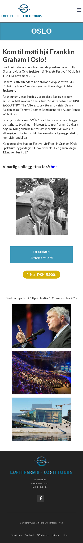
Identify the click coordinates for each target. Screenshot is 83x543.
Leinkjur (56, 535)
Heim (65, 535)
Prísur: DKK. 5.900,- (41, 274)
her (54, 166)
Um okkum (16, 535)
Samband (29, 535)
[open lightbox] (41, 326)
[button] (79, 10)
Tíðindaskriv (43, 535)
